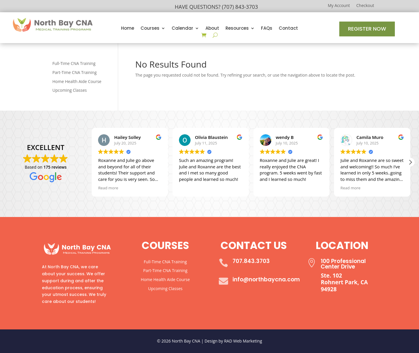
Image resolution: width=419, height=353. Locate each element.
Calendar (182, 28)
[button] (410, 162)
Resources (237, 28)
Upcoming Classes (69, 90)
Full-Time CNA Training (73, 63)
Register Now (367, 28)
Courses (150, 28)
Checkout (365, 5)
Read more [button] (108, 187)
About (212, 28)
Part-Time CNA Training (74, 72)
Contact (288, 28)
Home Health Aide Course (76, 81)
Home (127, 28)
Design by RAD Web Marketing (233, 341)
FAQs (266, 28)
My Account (339, 5)
